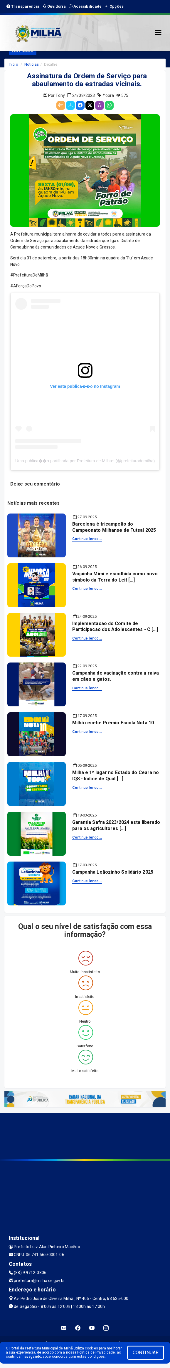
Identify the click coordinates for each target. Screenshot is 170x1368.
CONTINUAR (146, 1352)
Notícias (31, 64)
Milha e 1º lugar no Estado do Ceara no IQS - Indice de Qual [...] (115, 775)
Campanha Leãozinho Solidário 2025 (112, 872)
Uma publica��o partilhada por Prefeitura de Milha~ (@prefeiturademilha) (85, 460)
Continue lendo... (87, 539)
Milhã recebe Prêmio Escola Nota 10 (113, 723)
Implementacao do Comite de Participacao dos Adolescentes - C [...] (115, 626)
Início (13, 64)
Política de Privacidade (96, 1352)
